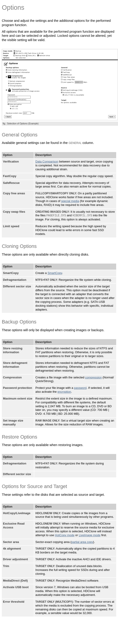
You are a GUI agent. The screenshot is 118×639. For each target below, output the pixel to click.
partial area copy (82, 541)
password (80, 387)
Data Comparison (46, 161)
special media (70, 201)
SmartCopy (54, 272)
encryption (64, 391)
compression (93, 377)
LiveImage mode (90, 535)
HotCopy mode (64, 535)
